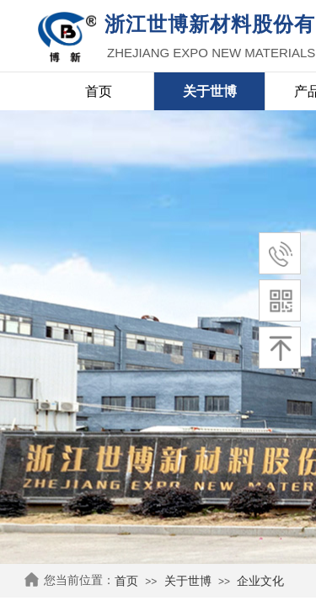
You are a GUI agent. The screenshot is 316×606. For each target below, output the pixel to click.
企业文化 (260, 581)
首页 (126, 581)
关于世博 (188, 581)
